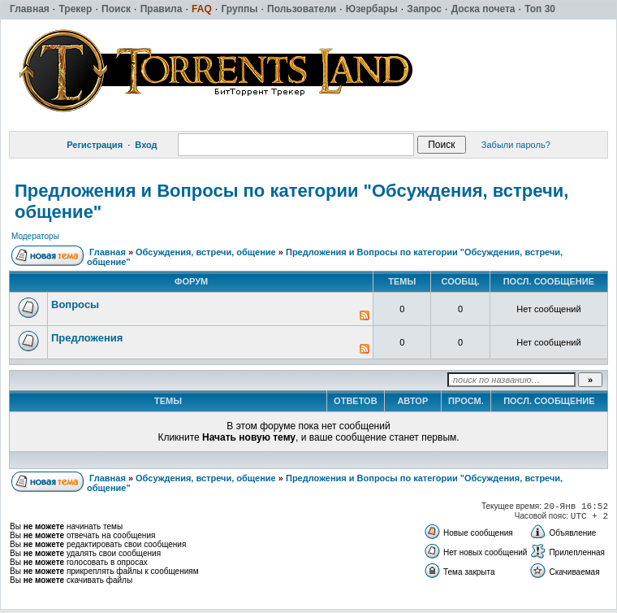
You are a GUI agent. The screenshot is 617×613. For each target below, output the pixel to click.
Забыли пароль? (515, 145)
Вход (146, 145)
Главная (107, 252)
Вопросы (75, 304)
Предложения (87, 338)
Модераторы (35, 236)
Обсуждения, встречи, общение (206, 252)
